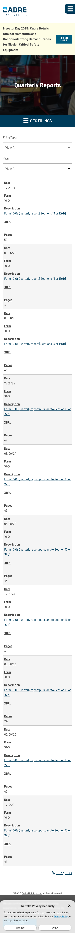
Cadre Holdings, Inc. (32, 893)
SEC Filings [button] (37, 120)
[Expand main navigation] (70, 9)
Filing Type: (10, 137)
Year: (6, 158)
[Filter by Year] (37, 168)
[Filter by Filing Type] (37, 147)
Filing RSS (61, 873)
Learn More (64, 39)
